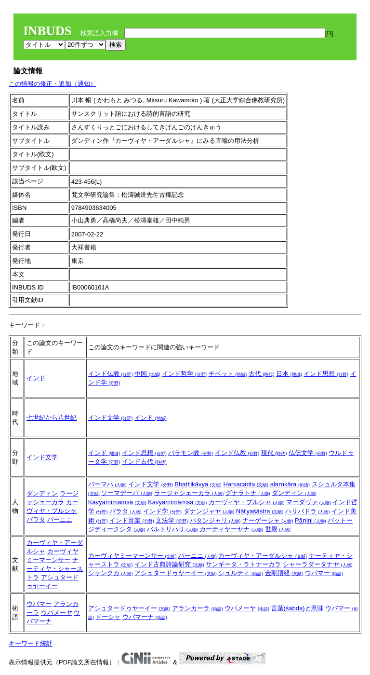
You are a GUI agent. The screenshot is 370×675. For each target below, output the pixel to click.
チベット (228, 373)
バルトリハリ (172, 529)
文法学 (172, 520)
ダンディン (42, 493)
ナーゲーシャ (267, 520)
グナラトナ (247, 492)
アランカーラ (197, 608)
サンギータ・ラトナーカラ (243, 564)
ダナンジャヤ (209, 511)
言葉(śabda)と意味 (297, 608)
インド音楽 (131, 520)
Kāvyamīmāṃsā (177, 502)
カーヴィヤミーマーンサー (132, 555)
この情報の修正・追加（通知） (52, 83)
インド (35, 378)
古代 (262, 373)
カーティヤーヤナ (231, 529)
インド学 (162, 511)
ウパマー (324, 573)
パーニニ (59, 519)
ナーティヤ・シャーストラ (54, 568)
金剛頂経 (284, 573)
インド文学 (110, 417)
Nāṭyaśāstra (259, 511)
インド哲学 (184, 373)
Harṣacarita (245, 484)
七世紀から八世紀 (51, 417)
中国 (147, 373)
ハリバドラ (307, 511)
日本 (289, 373)
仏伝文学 (308, 452)
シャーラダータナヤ (318, 564)
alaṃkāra (290, 484)
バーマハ (107, 484)
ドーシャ (107, 616)
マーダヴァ (308, 502)
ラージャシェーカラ (189, 492)
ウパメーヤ (56, 612)
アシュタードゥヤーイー (175, 573)
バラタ (35, 519)
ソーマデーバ (126, 492)
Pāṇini (310, 520)
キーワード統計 (31, 643)
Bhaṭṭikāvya (198, 484)
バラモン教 (190, 452)
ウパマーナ (144, 616)
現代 (274, 452)
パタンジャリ (215, 520)
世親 (278, 529)
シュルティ (240, 573)
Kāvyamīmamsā (117, 502)
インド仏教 (110, 373)
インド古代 (144, 461)
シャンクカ (110, 573)
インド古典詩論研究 (169, 564)
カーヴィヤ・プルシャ (247, 502)
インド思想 (326, 373)
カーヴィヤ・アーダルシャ (262, 555)
